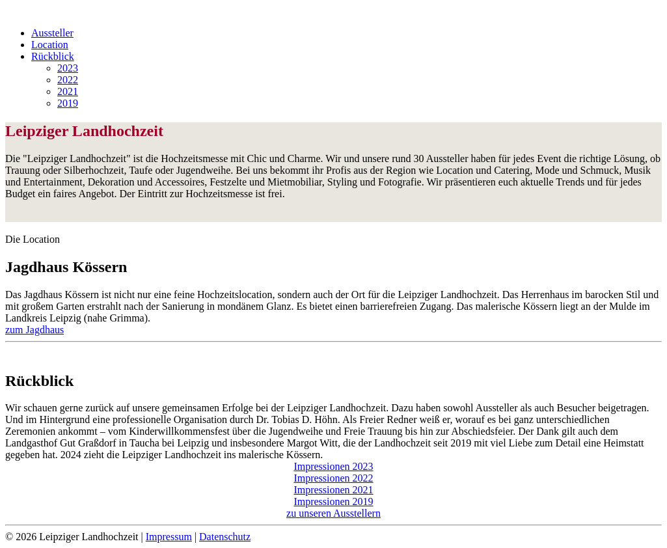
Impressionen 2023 (333, 466)
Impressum (169, 536)
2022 (67, 79)
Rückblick (52, 56)
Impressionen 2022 (333, 478)
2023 (67, 68)
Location (49, 44)
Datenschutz (225, 536)
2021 (67, 91)
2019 (67, 103)
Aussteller (52, 32)
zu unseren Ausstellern (333, 513)
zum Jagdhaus (34, 329)
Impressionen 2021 (333, 489)
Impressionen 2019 (333, 501)
